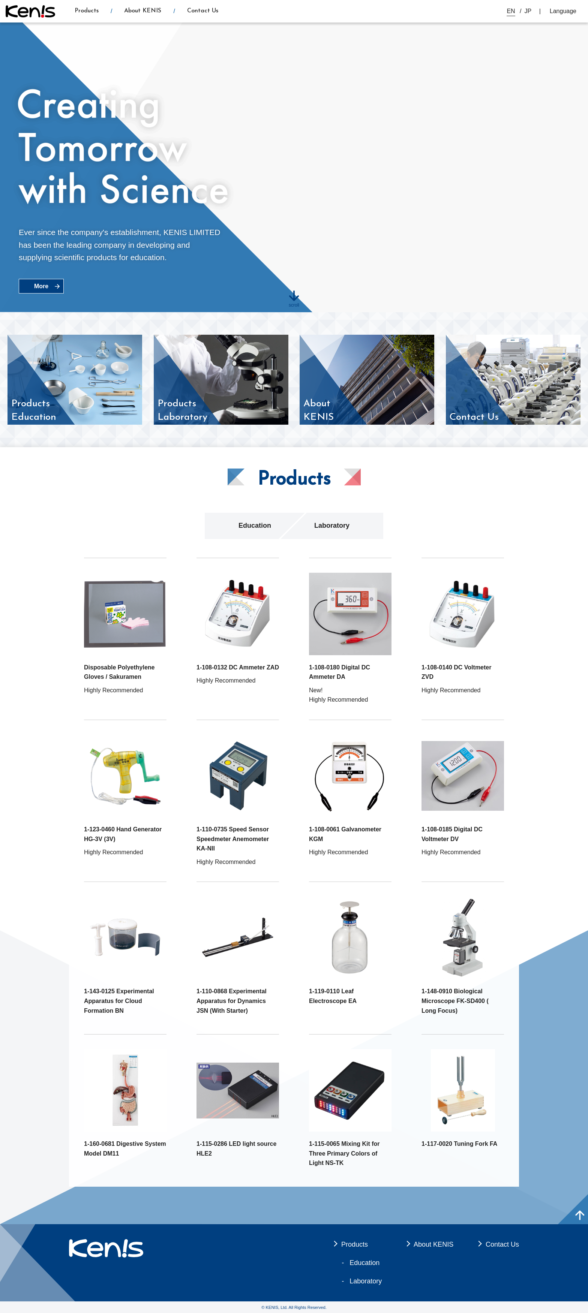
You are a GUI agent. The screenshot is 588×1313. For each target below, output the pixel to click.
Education (254, 525)
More (41, 286)
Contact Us (202, 11)
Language (563, 11)
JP (528, 11)
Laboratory (332, 525)
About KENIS (142, 11)
